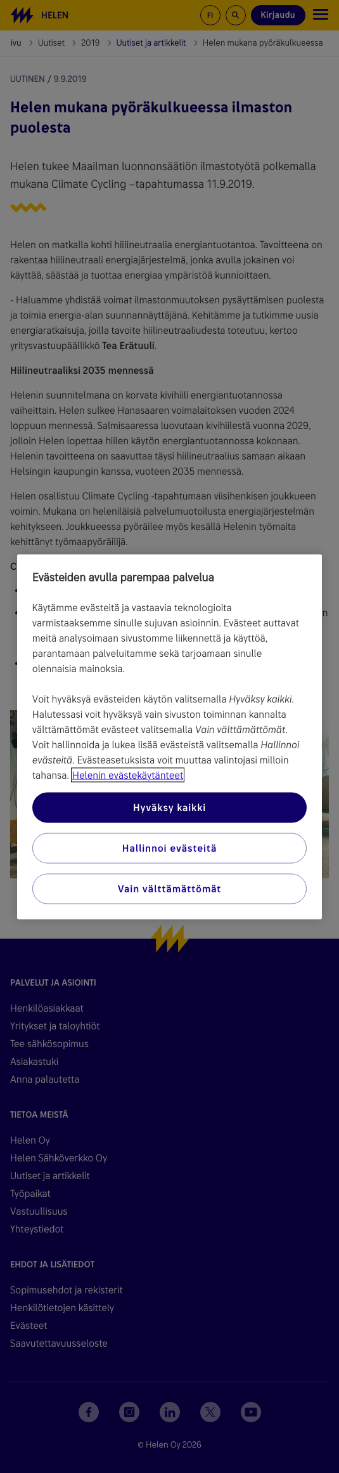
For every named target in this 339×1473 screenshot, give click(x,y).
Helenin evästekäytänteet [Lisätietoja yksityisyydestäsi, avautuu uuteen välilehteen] (127, 775)
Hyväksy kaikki (169, 807)
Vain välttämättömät (169, 888)
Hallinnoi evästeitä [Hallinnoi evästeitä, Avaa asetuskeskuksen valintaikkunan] (169, 848)
